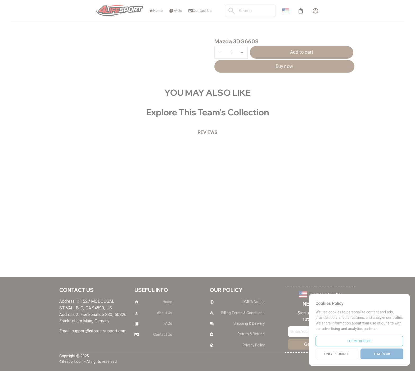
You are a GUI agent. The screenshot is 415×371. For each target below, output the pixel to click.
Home (64, 35)
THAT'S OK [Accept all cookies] (381, 354)
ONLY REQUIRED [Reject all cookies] (337, 354)
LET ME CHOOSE (360, 341)
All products (85, 35)
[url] (99, 331)
